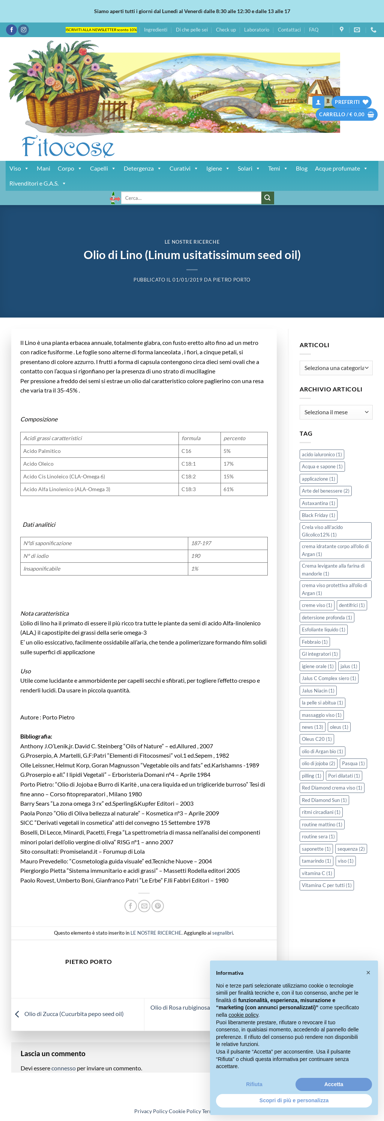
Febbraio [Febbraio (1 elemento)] (315, 642)
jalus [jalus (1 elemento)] (348, 666)
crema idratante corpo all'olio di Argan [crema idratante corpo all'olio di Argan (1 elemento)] (335, 550)
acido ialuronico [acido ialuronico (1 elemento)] (322, 454)
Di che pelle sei (192, 30)
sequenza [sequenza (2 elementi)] (351, 849)
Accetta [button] (334, 1084)
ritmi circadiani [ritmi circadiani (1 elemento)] (321, 812)
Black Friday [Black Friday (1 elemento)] (318, 515)
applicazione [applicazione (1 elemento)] (318, 479)
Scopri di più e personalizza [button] (294, 1100)
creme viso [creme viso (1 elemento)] (317, 605)
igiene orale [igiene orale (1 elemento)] (318, 666)
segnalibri (222, 933)
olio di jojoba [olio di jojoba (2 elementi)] (318, 763)
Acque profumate (341, 168)
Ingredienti (155, 30)
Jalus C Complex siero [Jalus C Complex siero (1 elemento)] (329, 678)
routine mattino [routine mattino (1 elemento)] (322, 824)
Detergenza (143, 168)
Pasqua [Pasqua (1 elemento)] (353, 763)
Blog (302, 168)
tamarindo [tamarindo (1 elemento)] (316, 861)
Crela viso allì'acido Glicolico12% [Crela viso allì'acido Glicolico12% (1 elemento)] (322, 531)
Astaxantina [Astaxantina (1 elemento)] (318, 503)
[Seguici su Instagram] (23, 30)
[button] (318, 102)
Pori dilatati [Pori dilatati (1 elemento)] (344, 776)
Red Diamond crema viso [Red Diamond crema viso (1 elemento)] (332, 788)
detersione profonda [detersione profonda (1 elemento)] (327, 617)
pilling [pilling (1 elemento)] (311, 776)
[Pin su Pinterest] (158, 906)
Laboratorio (256, 30)
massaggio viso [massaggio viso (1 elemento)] (322, 715)
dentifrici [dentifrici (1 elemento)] (352, 605)
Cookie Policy (185, 1111)
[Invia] (267, 198)
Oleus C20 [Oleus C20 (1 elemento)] (317, 739)
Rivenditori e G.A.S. (38, 183)
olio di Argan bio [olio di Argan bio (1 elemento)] (322, 751)
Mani (43, 168)
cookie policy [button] (243, 1015)
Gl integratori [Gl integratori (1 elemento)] (320, 654)
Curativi (184, 168)
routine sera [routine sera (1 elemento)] (318, 836)
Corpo (70, 168)
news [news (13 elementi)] (312, 727)
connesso (63, 1068)
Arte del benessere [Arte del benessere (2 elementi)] (326, 491)
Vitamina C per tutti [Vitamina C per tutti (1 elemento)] (327, 885)
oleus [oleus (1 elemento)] (339, 727)
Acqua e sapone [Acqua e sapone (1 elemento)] (322, 466)
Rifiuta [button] (254, 1084)
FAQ (313, 30)
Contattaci (289, 30)
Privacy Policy (151, 1111)
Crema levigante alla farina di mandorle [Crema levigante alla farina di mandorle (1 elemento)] (333, 569)
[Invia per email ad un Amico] (144, 906)
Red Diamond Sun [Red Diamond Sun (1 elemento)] (324, 800)
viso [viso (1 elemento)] (346, 861)
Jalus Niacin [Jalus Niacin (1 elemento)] (318, 691)
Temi (278, 168)
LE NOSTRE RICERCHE (192, 242)
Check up (226, 30)
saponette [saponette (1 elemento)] (316, 849)
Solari (249, 168)
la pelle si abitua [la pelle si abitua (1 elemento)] (322, 703)
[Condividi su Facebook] (130, 906)
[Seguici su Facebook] (11, 30)
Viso (19, 168)
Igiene (218, 168)
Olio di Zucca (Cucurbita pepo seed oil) (67, 1013)
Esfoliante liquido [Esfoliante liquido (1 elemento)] (323, 629)
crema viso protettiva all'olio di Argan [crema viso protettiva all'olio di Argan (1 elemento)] (334, 589)
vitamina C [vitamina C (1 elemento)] (317, 873)
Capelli (103, 168)
